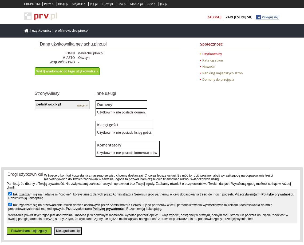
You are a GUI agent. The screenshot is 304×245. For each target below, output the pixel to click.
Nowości (208, 66)
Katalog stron (212, 60)
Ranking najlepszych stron (222, 73)
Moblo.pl (136, 4)
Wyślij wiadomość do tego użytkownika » (67, 71)
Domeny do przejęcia (218, 79)
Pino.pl (122, 4)
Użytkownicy (41, 30)
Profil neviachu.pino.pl (71, 30)
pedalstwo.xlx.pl (48, 104)
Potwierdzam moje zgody (29, 231)
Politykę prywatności (277, 194)
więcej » (82, 105)
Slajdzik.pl (79, 4)
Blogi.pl (63, 4)
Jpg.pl (94, 4)
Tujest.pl (107, 4)
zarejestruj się (239, 17)
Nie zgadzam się (68, 231)
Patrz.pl (49, 4)
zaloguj (214, 17)
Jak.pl (164, 4)
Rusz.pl (151, 4)
